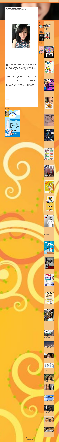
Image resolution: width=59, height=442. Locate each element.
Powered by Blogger (29, 437)
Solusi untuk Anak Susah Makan (48, 401)
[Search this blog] (54, 1)
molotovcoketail (31, 439)
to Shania (7, 99)
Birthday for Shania (14, 61)
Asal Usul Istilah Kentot (47, 369)
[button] (6, 10)
